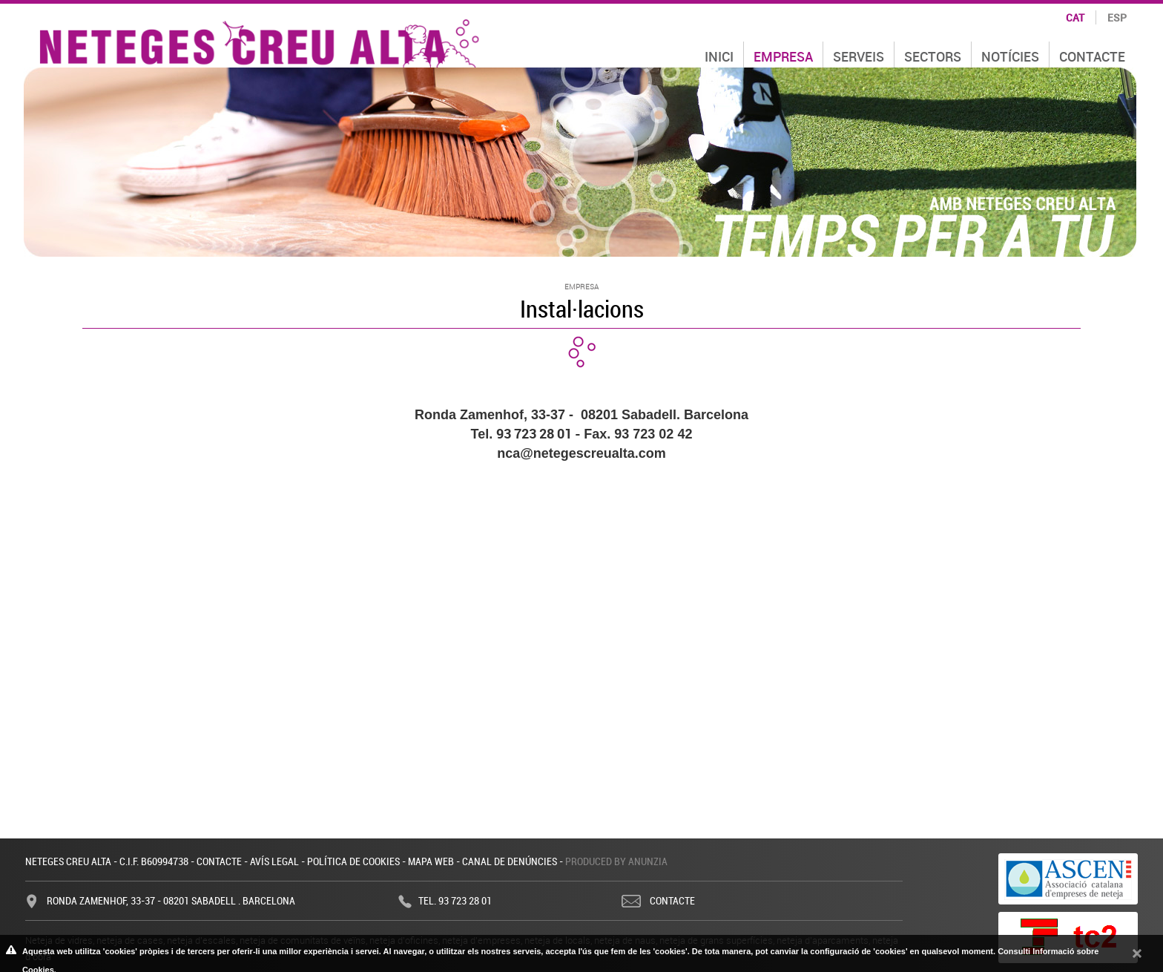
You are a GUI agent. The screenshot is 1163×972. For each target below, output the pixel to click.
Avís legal (274, 861)
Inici (719, 56)
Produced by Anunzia (616, 861)
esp (1117, 17)
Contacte (1092, 56)
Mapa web (431, 861)
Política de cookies (353, 861)
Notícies (1010, 56)
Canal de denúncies (509, 861)
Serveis (858, 56)
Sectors (932, 56)
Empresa (783, 56)
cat (1075, 17)
